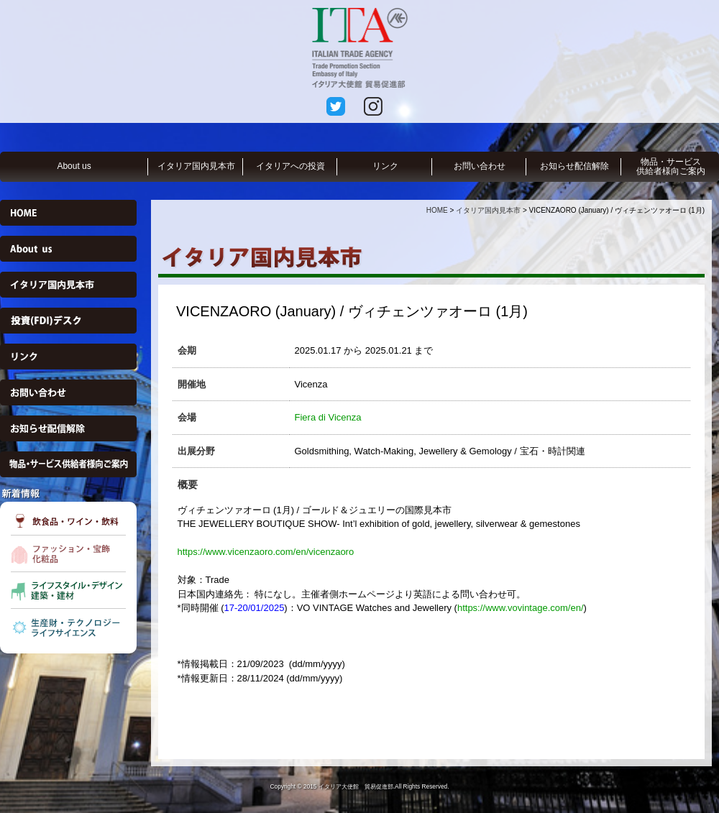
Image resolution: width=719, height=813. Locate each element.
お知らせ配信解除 (574, 166)
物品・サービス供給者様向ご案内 (670, 166)
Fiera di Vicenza (328, 417)
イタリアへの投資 (290, 166)
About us (74, 166)
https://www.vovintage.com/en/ (520, 607)
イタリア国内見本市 (196, 166)
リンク (385, 166)
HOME (437, 210)
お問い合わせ (479, 166)
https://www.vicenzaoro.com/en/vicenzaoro (266, 551)
